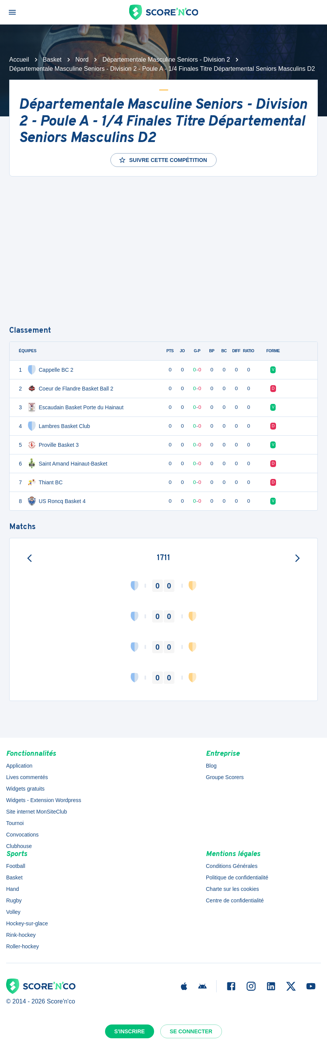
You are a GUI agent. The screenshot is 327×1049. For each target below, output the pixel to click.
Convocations (22, 835)
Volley (13, 912)
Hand (12, 889)
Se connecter (191, 1031)
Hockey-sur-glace (27, 923)
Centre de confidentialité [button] (235, 900)
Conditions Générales (232, 866)
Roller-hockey (22, 946)
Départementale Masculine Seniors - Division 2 (166, 59)
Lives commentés (27, 777)
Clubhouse (19, 846)
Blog (211, 766)
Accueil (19, 59)
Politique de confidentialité (237, 877)
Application (19, 766)
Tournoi (15, 823)
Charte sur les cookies (232, 889)
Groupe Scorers (225, 777)
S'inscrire (129, 1031)
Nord (82, 59)
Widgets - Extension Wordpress (43, 800)
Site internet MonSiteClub (36, 812)
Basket (52, 59)
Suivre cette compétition (162, 160)
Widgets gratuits (25, 789)
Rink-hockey (21, 935)
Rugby (13, 900)
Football (15, 866)
